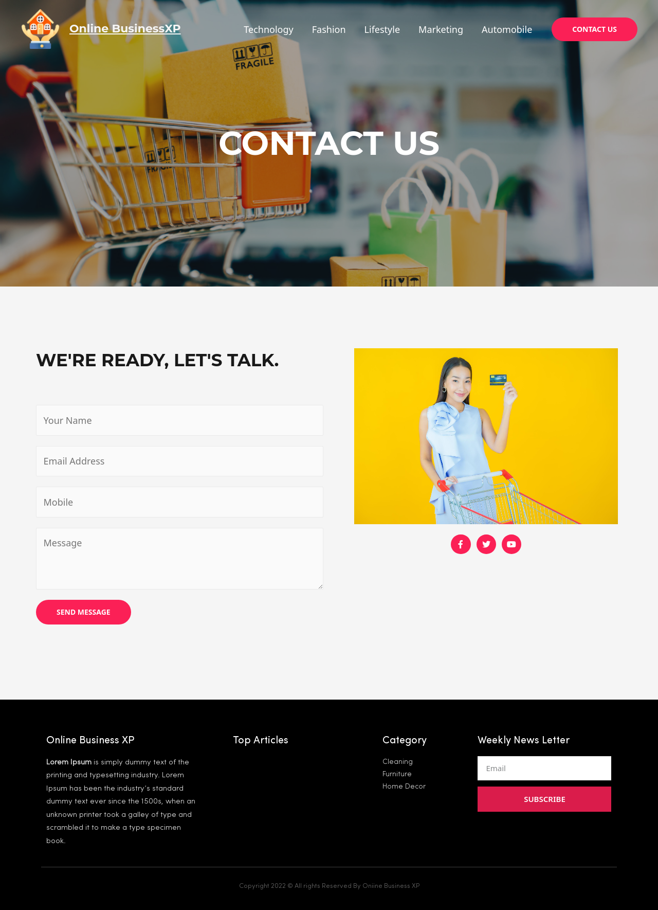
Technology (268, 29)
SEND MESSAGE (84, 612)
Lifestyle (382, 29)
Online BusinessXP (125, 28)
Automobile (507, 29)
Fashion (329, 29)
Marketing (440, 29)
